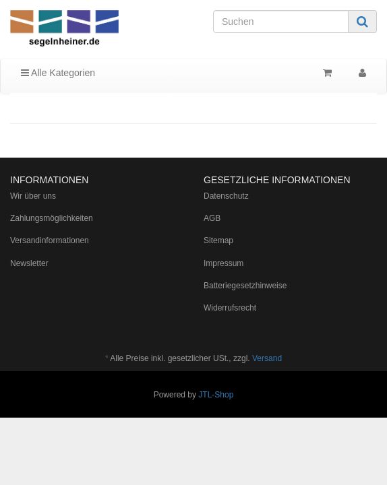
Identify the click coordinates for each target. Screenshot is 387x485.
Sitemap (218, 240)
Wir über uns (33, 196)
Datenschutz (226, 196)
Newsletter (29, 263)
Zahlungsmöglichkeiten (51, 218)
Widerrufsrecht (230, 308)
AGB (212, 218)
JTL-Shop (215, 394)
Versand (267, 358)
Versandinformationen (49, 240)
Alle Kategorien (58, 72)
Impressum (223, 263)
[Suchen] (281, 21)
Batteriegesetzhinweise (245, 285)
